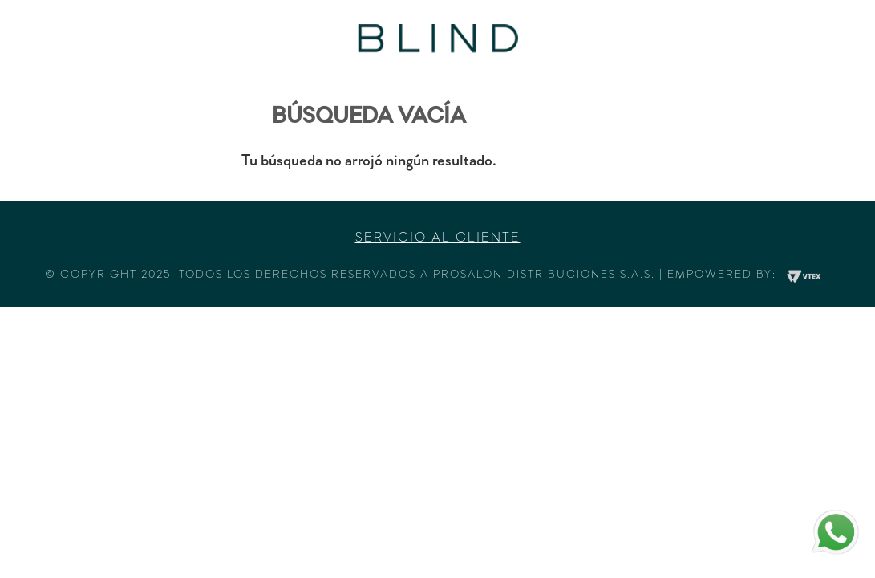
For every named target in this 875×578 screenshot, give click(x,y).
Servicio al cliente (438, 238)
